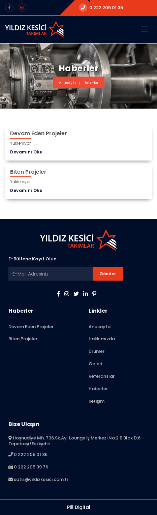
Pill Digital (78, 507)
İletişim (96, 401)
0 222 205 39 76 (28, 467)
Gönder (107, 274)
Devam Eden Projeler (31, 326)
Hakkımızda (102, 339)
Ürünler (96, 351)
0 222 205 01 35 (101, 7)
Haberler (98, 388)
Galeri (95, 364)
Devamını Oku (26, 151)
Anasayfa (67, 82)
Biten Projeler (22, 339)
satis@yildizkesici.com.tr (38, 479)
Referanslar (102, 376)
